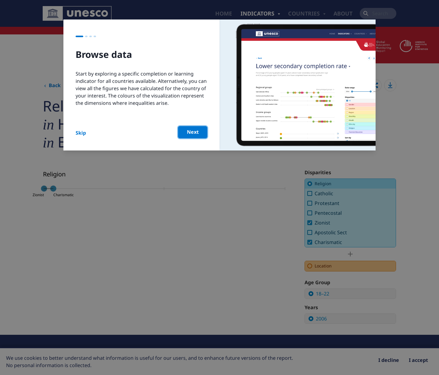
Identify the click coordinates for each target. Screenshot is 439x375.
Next (193, 132)
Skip (81, 132)
